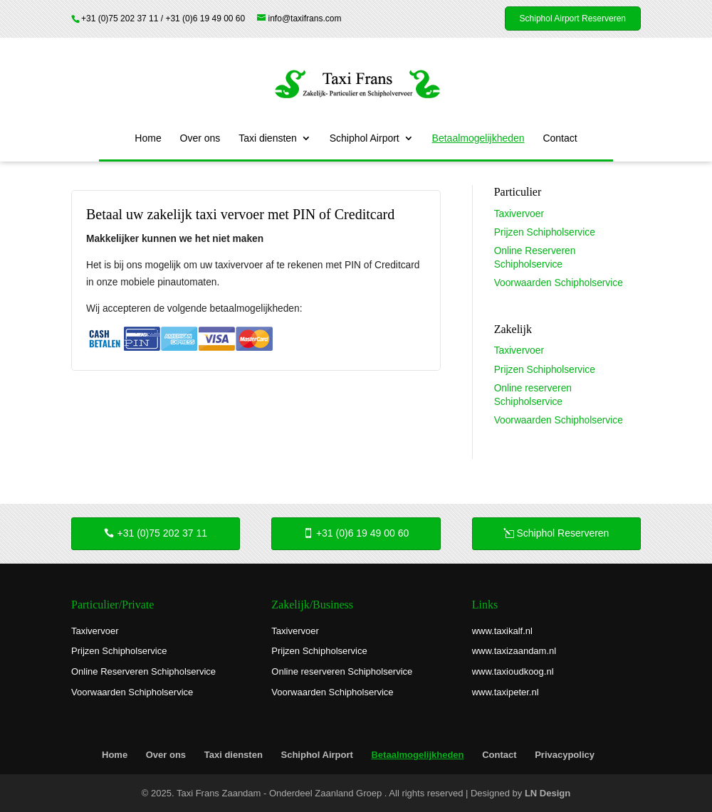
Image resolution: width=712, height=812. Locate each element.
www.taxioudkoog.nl (513, 671)
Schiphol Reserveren (562, 533)
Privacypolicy (565, 754)
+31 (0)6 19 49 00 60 (362, 533)
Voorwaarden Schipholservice (558, 283)
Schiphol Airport (364, 138)
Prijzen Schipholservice (544, 232)
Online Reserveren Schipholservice (143, 671)
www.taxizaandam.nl (514, 650)
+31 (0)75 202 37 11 (162, 533)
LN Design (547, 793)
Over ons (200, 138)
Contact (560, 138)
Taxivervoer (519, 214)
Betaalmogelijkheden (478, 138)
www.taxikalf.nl (502, 631)
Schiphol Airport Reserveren (573, 18)
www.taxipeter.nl (505, 692)
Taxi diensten (268, 138)
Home (148, 138)
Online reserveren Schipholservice (341, 671)
